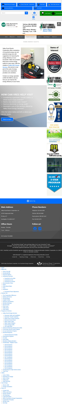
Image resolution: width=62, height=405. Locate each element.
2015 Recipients (8, 360)
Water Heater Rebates (9, 323)
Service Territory (7, 393)
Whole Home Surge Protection (11, 318)
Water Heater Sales (9, 321)
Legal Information (7, 396)
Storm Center (6, 378)
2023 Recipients (8, 347)
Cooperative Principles (8, 399)
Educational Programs (8, 336)
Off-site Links (33, 257)
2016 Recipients (8, 358)
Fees (4, 287)
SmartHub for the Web (9, 278)
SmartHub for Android (9, 281)
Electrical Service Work (10, 320)
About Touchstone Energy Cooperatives (12, 398)
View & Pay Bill (6, 271)
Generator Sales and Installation (12, 315)
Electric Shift (6, 385)
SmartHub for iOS (8, 280)
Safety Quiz (5, 379)
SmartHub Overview (8, 276)
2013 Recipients (8, 363)
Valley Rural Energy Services (10, 313)
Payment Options (7, 274)
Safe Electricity (6, 381)
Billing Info (12, 36)
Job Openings (6, 395)
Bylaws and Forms (7, 296)
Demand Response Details (10, 334)
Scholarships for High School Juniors (12, 369)
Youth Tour (5, 371)
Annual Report (6, 298)
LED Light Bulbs (8, 326)
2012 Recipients (8, 365)
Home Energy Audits (9, 324)
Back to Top (32, 201)
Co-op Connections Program (10, 331)
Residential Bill (6, 273)
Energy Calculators (7, 386)
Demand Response (7, 332)
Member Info (20, 36)
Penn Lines (5, 306)
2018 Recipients (8, 355)
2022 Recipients (8, 349)
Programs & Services (30, 36)
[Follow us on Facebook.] (34, 13)
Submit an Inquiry (7, 119)
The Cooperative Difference (9, 295)
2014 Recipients (8, 362)
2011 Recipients (8, 366)
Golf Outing (5, 339)
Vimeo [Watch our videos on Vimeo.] (33, 19)
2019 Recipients (8, 354)
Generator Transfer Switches (11, 317)
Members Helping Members (9, 341)
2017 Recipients (8, 357)
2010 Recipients (8, 368)
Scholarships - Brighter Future (10, 342)
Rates (4, 284)
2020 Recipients (8, 352)
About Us (54, 36)
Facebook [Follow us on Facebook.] (34, 15)
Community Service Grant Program (11, 329)
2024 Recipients (8, 346)
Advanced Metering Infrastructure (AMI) (12, 327)
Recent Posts (41, 257)
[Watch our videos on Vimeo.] (34, 17)
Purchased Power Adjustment (11, 291)
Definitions (5, 289)
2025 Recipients (8, 344)
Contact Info (14, 257)
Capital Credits (6, 300)
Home (6, 36)
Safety (39, 36)
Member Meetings (7, 303)
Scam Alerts (6, 309)
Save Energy (47, 36)
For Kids (5, 338)
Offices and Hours (7, 392)
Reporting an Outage (24, 257)
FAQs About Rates (7, 286)
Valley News (6, 307)
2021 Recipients (8, 351)
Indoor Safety (6, 375)
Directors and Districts (8, 301)
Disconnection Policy (8, 283)
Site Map (48, 257)
